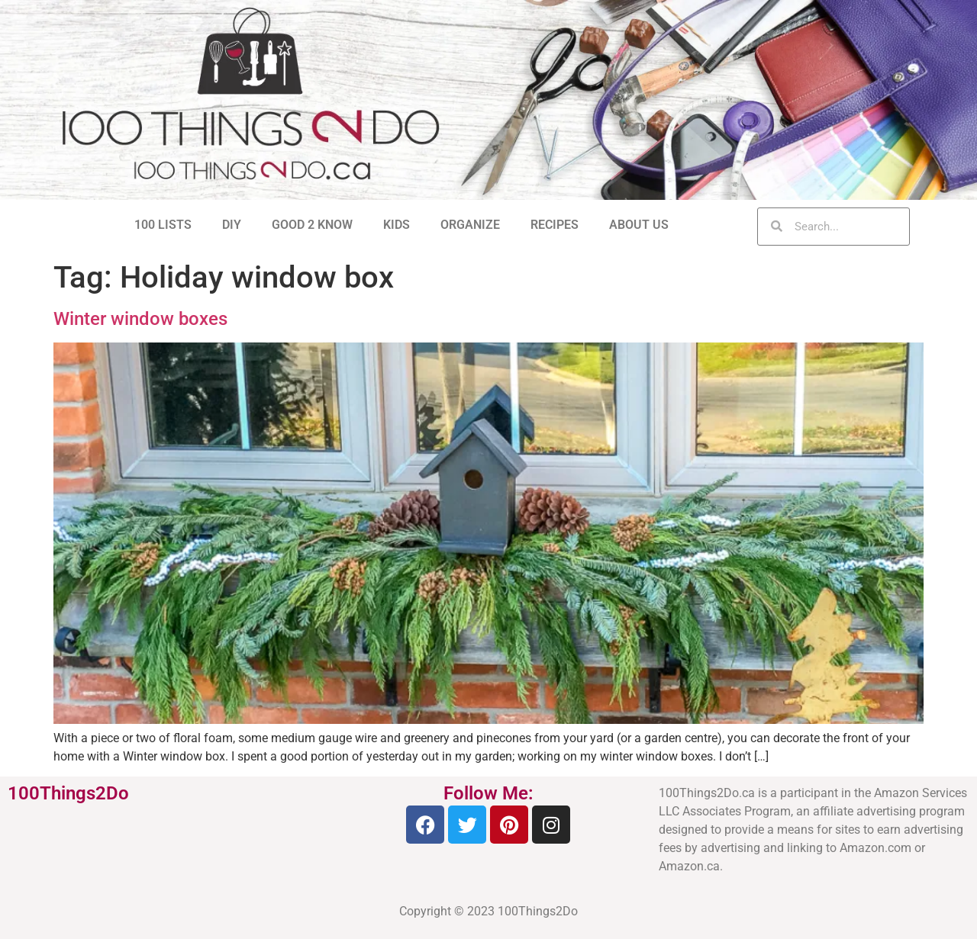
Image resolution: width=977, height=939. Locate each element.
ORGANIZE (470, 224)
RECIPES (554, 224)
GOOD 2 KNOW (312, 224)
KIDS (396, 224)
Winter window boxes (140, 319)
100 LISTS (163, 224)
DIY (231, 224)
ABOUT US (639, 224)
